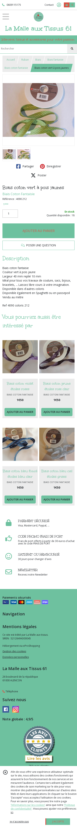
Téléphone (10, 691)
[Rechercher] (72, 48)
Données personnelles (15, 657)
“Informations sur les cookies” (28, 805)
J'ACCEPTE (58, 821)
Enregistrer (50, 166)
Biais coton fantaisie (16, 68)
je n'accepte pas (19, 821)
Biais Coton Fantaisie (18, 194)
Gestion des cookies (14, 651)
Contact (49, 5)
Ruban (25, 59)
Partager (25, 166)
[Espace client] (59, 5)
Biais (38, 59)
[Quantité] (10, 214)
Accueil (11, 59)
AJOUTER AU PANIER (39, 231)
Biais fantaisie (55, 59)
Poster (38, 175)
